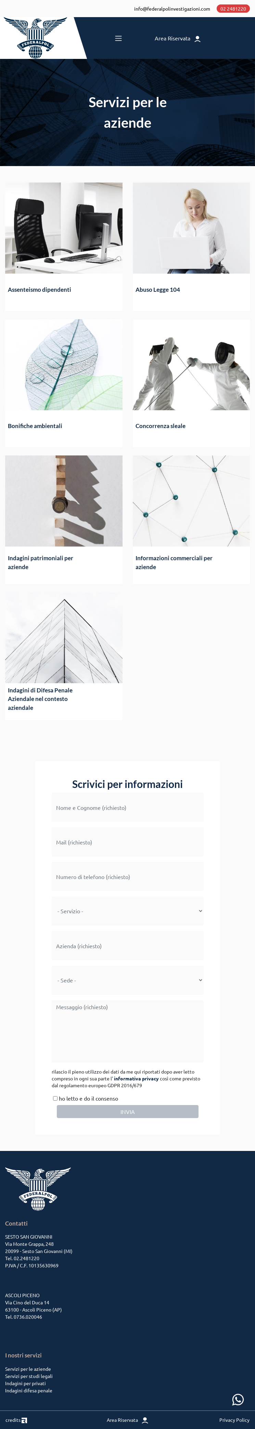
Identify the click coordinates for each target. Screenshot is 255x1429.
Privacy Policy (234, 1420)
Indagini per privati (25, 1383)
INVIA (127, 1111)
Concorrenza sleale (161, 425)
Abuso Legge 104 (158, 289)
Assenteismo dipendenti (39, 289)
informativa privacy (136, 1078)
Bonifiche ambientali (35, 425)
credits (16, 1420)
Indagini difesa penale (28, 1390)
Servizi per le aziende (28, 1369)
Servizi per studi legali (29, 1376)
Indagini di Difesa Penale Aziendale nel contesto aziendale (40, 699)
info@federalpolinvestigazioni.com (172, 8)
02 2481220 (233, 8)
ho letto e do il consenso (85, 1098)
